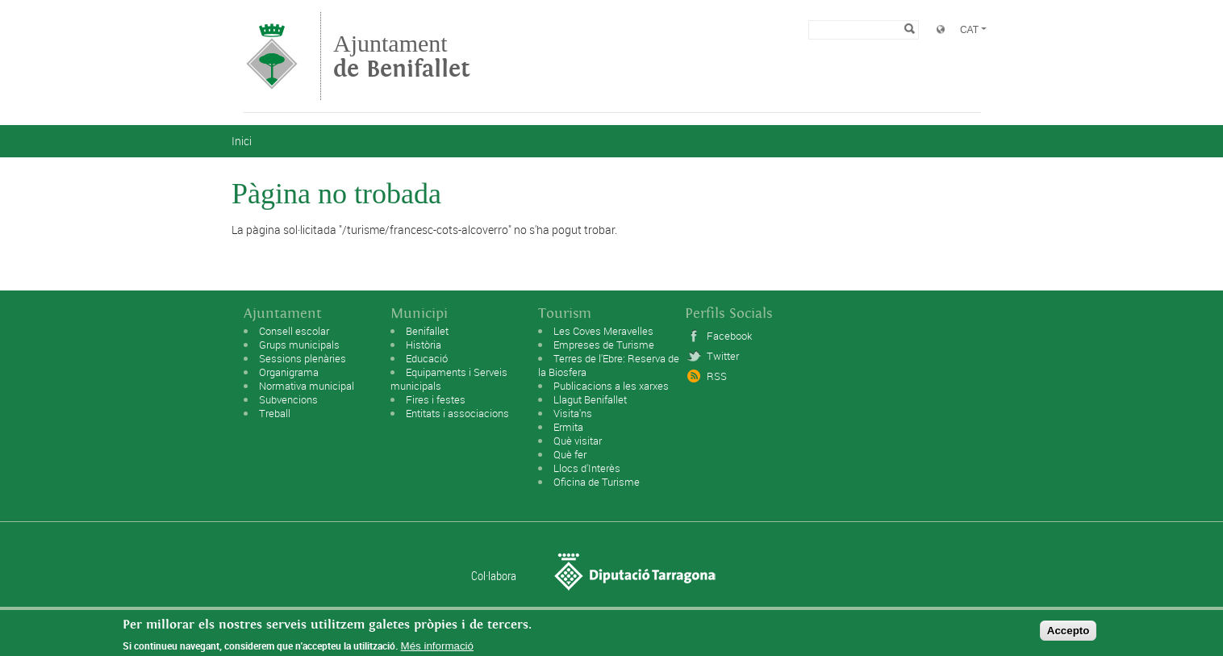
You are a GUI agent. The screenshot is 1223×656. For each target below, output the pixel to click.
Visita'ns (572, 413)
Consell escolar (294, 331)
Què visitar (577, 440)
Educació (427, 358)
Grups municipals (299, 344)
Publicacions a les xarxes (611, 385)
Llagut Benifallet (590, 399)
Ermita (568, 427)
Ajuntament (401, 56)
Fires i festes (435, 399)
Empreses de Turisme (603, 344)
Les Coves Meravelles (603, 331)
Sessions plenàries (302, 358)
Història (423, 344)
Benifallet (427, 331)
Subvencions (288, 399)
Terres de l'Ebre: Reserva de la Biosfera (608, 365)
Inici (242, 140)
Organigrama (289, 372)
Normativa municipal (306, 385)
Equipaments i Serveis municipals (448, 379)
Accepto (1068, 632)
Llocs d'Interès (586, 468)
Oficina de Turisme (596, 481)
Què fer (569, 454)
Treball (274, 413)
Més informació (437, 647)
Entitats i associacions (457, 413)
